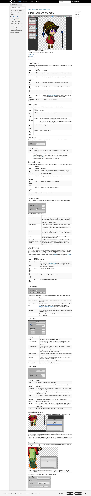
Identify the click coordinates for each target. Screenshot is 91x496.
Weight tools (31, 60)
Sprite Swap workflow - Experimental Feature (16, 29)
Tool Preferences (15, 18)
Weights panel (52, 263)
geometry (69, 254)
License (37, 1)
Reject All (70, 493)
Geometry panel (50, 171)
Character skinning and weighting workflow (16, 24)
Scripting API (25, 1)
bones (55, 254)
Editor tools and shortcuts (17, 19)
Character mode (45, 433)
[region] (45, 493)
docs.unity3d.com (75, 1)
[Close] (85, 493)
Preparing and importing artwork (17, 13)
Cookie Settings (61, 493)
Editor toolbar (32, 54)
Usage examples (15, 32)
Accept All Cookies (78, 493)
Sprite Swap (42, 473)
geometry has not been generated (46, 306)
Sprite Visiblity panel (16, 21)
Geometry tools (32, 58)
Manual (19, 1)
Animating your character (17, 27)
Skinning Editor (14, 16)
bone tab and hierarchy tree (39, 156)
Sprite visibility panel (52, 95)
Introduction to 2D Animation (18, 10)
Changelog (32, 1)
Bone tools (31, 56)
